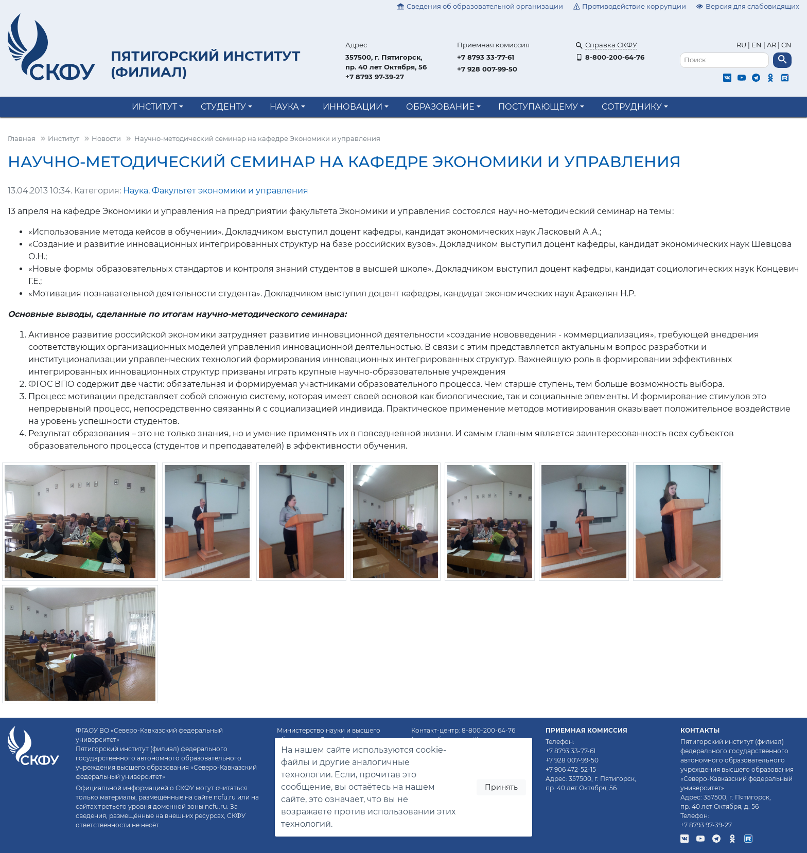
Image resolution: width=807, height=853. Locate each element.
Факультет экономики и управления (230, 191)
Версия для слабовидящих (747, 6)
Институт (154, 107)
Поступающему (538, 107)
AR (771, 45)
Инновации (352, 107)
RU (742, 45)
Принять (501, 787)
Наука (284, 107)
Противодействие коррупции (630, 6)
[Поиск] (724, 60)
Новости (106, 139)
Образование (440, 107)
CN (786, 45)
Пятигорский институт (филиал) (206, 64)
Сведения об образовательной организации (480, 6)
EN (756, 45)
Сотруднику (632, 107)
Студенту (223, 107)
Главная (22, 139)
